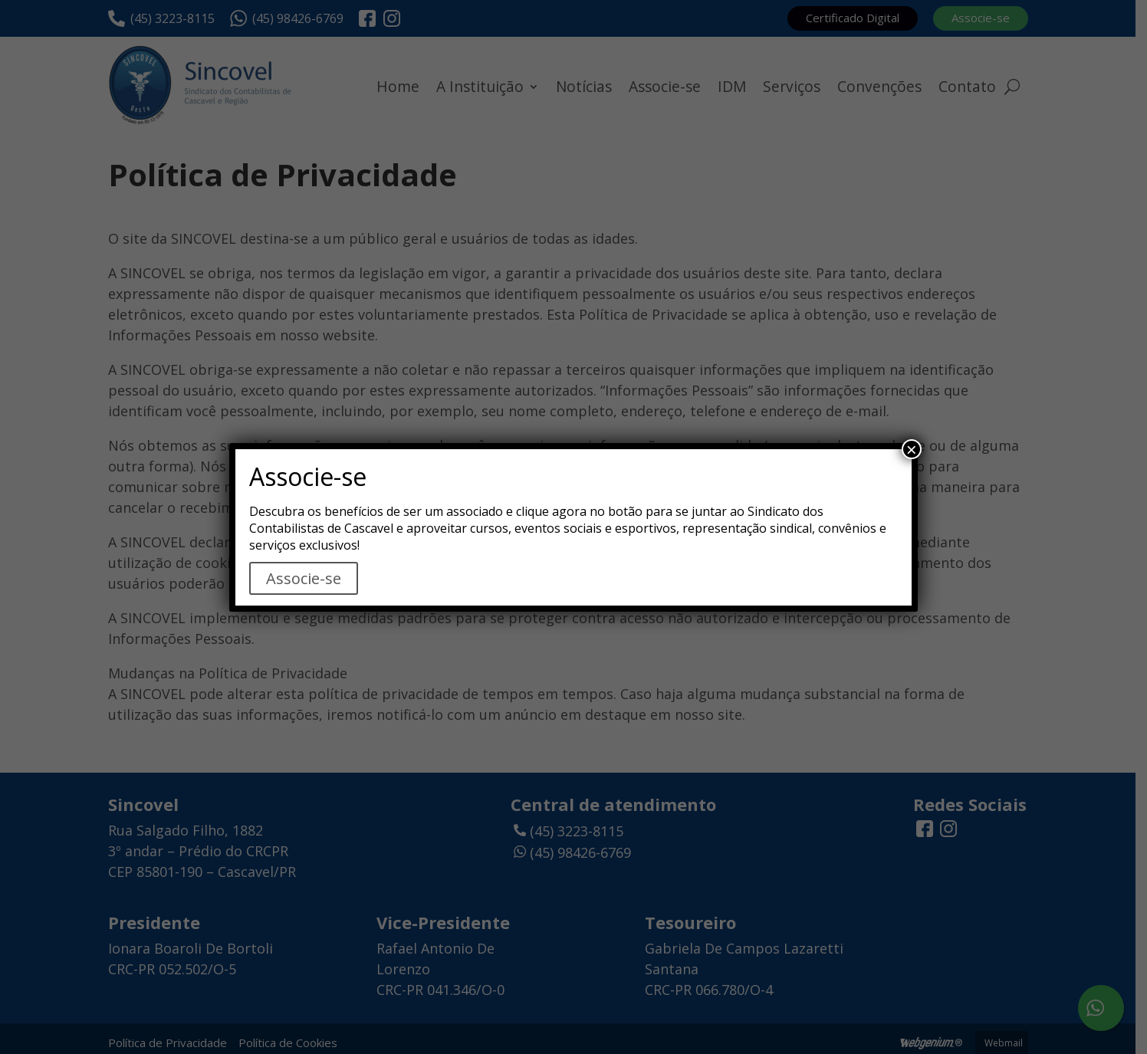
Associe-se (303, 578)
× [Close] (911, 449)
